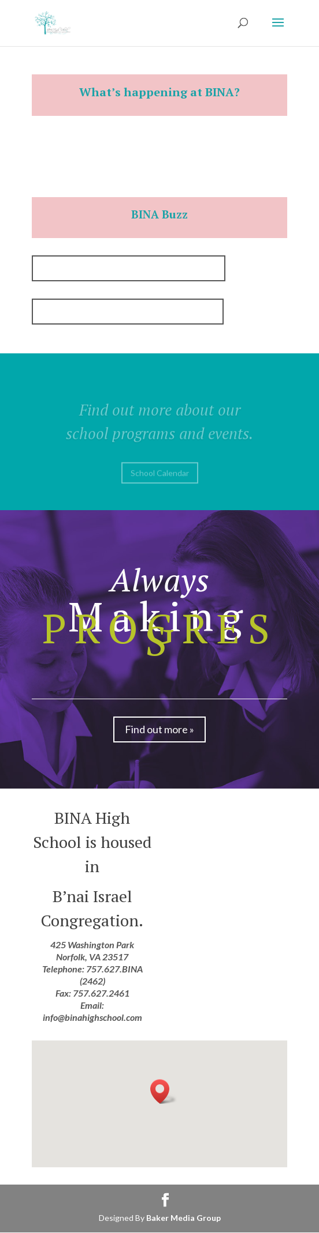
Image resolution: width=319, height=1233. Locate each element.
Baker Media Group (183, 1218)
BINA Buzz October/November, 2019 (127, 311)
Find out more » (159, 729)
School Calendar (160, 477)
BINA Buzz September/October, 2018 (128, 268)
